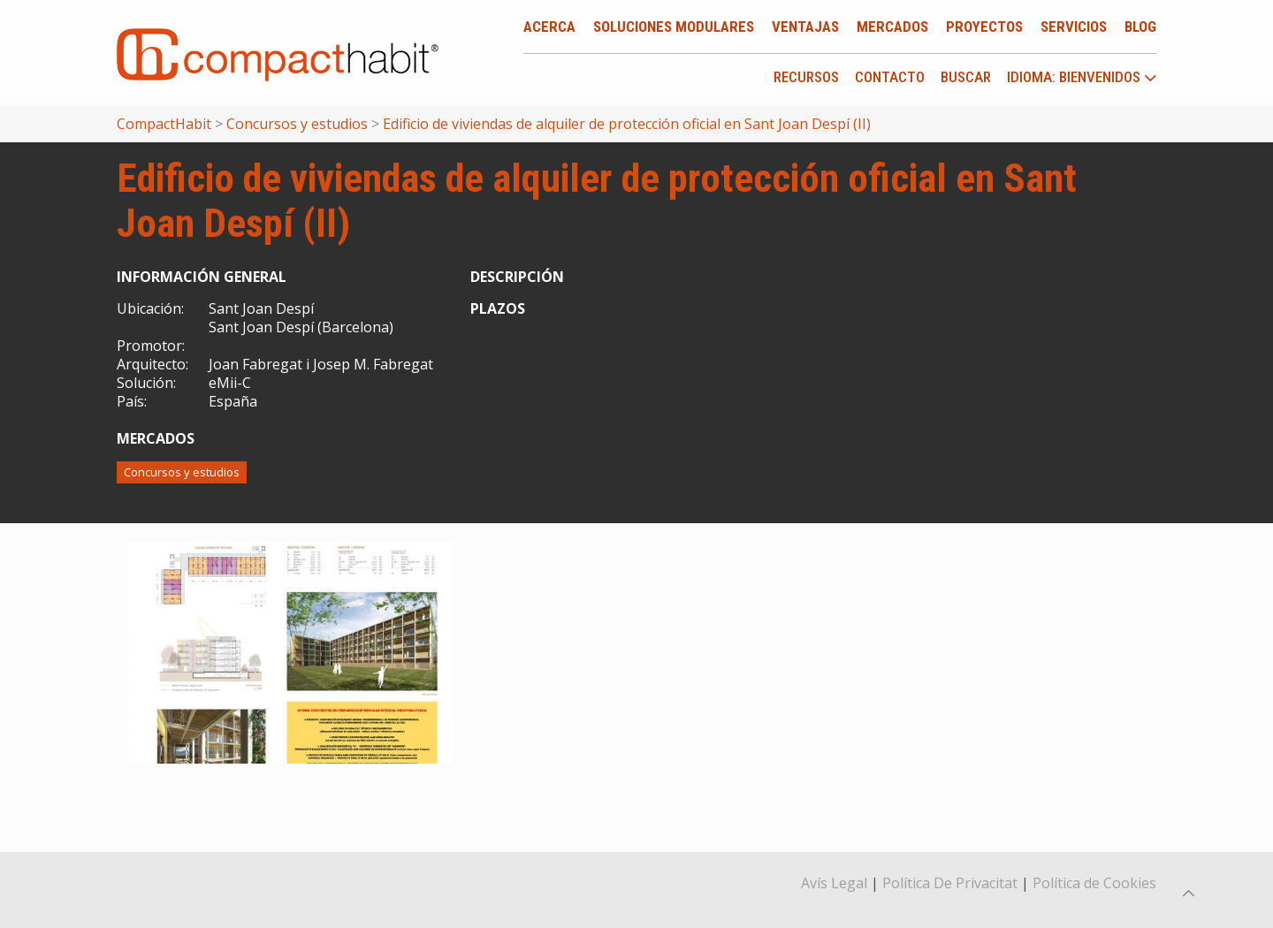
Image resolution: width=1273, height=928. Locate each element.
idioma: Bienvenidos (1082, 78)
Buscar (966, 77)
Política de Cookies (1094, 883)
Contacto (890, 77)
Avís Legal (834, 883)
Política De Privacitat (950, 883)
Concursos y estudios (182, 472)
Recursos (806, 77)
